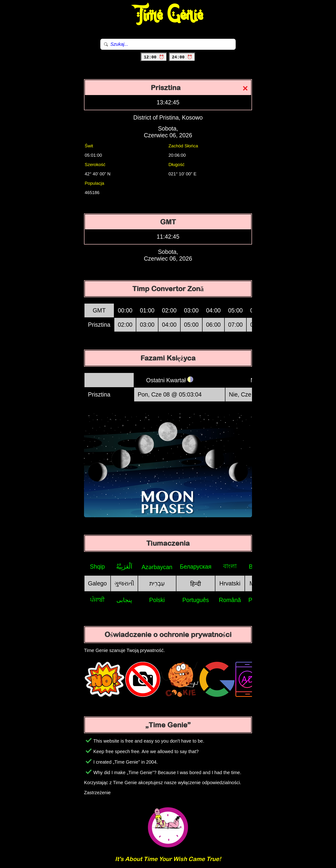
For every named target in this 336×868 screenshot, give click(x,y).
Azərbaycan (157, 567)
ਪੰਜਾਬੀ (97, 599)
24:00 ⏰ (182, 57)
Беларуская (195, 566)
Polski (157, 600)
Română (230, 600)
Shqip (97, 566)
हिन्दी (195, 584)
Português (195, 600)
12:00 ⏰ (154, 57)
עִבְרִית (157, 583)
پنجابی (124, 600)
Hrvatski (229, 583)
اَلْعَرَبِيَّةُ (124, 566)
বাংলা (230, 566)
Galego (97, 583)
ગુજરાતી (124, 583)
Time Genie (168, 15)
